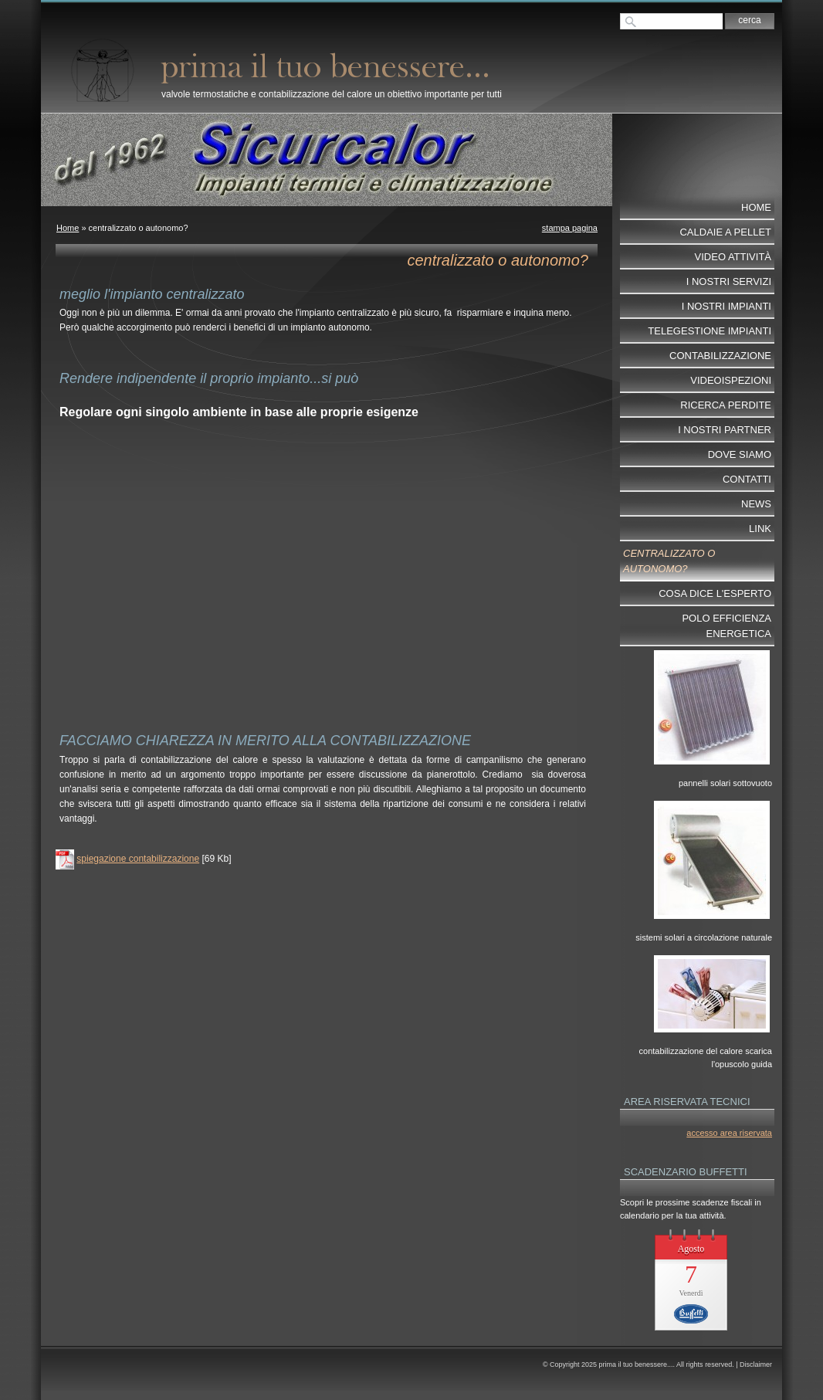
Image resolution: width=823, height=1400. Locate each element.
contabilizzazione (720, 355)
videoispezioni (730, 380)
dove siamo (739, 454)
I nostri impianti (726, 306)
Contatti (747, 479)
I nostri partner (724, 430)
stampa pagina (570, 227)
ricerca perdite (725, 405)
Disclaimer (756, 1364)
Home (67, 227)
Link (760, 528)
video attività (733, 257)
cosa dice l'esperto (715, 593)
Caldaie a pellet (725, 232)
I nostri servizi (728, 281)
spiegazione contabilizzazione (137, 858)
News (756, 504)
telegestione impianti (709, 331)
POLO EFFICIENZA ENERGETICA (726, 625)
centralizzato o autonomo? (669, 561)
